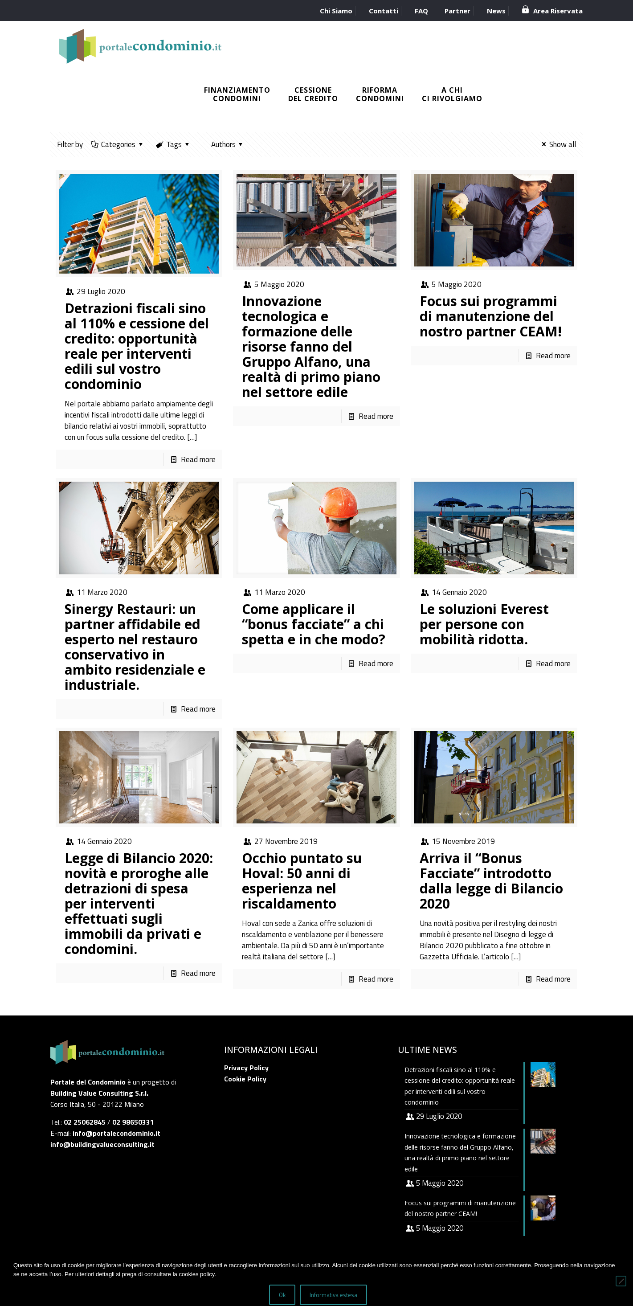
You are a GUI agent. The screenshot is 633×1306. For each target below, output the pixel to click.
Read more (198, 459)
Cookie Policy (245, 1078)
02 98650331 (133, 1122)
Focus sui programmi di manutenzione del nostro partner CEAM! (491, 316)
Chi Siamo (336, 10)
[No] (621, 1281)
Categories (118, 144)
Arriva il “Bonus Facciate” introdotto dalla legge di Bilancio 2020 (491, 881)
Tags (173, 144)
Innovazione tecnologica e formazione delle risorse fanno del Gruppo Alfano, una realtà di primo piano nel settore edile (311, 346)
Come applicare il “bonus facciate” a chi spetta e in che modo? (313, 624)
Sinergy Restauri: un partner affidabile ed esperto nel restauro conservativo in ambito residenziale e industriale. (135, 647)
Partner (457, 10)
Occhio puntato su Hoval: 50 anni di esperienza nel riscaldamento (302, 881)
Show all (557, 144)
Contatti (383, 10)
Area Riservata (558, 10)
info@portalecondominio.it (116, 1133)
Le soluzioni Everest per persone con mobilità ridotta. (484, 624)
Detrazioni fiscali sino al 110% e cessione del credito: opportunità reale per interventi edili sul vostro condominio (137, 346)
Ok (283, 1295)
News (496, 10)
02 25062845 (85, 1122)
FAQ (421, 10)
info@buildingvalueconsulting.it (102, 1144)
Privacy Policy (246, 1067)
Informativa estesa (334, 1295)
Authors (223, 144)
